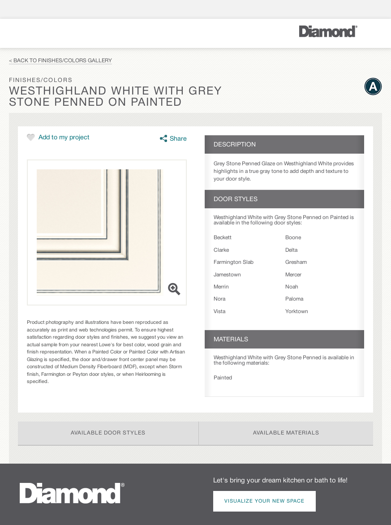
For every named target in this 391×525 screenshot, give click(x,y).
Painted (223, 377)
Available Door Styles (108, 432)
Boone (293, 237)
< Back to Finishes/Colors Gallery (60, 60)
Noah (291, 286)
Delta (291, 250)
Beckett (223, 237)
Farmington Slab (234, 262)
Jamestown (227, 274)
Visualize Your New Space (264, 501)
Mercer (293, 274)
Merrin (221, 286)
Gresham (296, 262)
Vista (219, 311)
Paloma (294, 299)
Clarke (221, 250)
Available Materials (286, 432)
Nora (219, 299)
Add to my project (64, 138)
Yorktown (296, 311)
